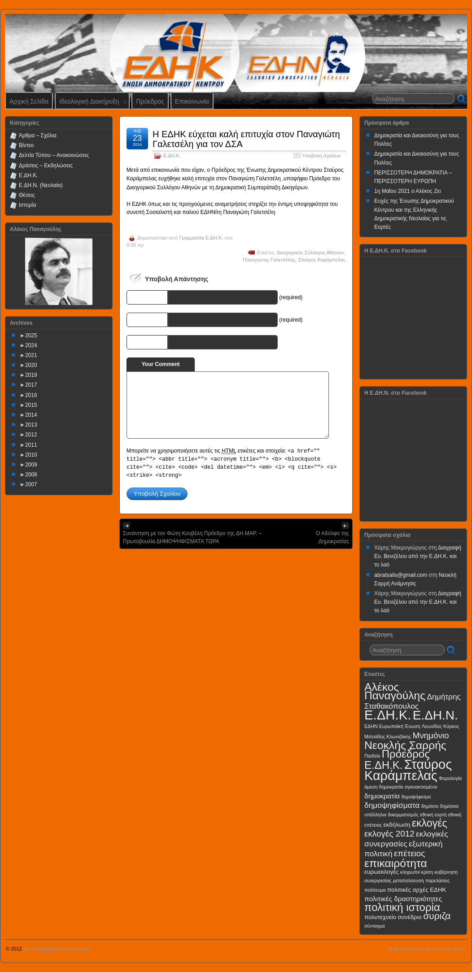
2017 (31, 385)
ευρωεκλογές (381, 871)
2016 (31, 395)
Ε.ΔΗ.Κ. (171, 155)
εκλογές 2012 (389, 833)
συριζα (436, 916)
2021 (31, 355)
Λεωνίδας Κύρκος (440, 726)
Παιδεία (372, 755)
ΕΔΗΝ (371, 726)
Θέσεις (27, 195)
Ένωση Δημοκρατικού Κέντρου (57, 948)
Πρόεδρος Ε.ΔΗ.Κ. (397, 759)
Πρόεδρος (150, 101)
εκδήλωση (397, 824)
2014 (31, 415)
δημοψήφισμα (416, 796)
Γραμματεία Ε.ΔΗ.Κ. (201, 237)
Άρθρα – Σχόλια (38, 135)
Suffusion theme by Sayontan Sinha (427, 948)
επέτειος (409, 853)
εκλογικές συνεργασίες (406, 838)
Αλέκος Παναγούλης (394, 691)
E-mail (157, 319)
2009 (31, 465)
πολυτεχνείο (380, 917)
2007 (31, 484)
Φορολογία (450, 778)
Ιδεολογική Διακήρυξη (93, 103)
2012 (31, 435)
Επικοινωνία (192, 101)
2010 (31, 455)
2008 (31, 474)
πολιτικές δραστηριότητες (403, 898)
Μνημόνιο (430, 735)
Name (157, 297)
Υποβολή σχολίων (321, 155)
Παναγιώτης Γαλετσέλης (269, 259)
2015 (31, 405)
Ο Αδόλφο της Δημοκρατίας (332, 537)
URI (160, 342)
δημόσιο (430, 806)
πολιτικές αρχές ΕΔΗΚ (416, 889)
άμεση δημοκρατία (383, 786)
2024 (31, 345)
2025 (31, 335)
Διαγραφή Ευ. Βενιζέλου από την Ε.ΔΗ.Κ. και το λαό (417, 556)
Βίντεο (26, 145)
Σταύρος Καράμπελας (321, 259)
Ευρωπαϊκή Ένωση (399, 726)
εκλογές (429, 823)
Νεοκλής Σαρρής (405, 745)
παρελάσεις (437, 880)
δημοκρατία (382, 796)
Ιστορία (27, 205)
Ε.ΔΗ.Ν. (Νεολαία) (41, 185)
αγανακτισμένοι (421, 786)
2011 (31, 445)
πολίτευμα (375, 890)
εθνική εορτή (433, 814)
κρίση (427, 872)
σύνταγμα (374, 925)
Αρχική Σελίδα (28, 101)
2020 (31, 365)
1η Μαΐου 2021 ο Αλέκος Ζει (407, 191)
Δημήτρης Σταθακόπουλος (412, 701)
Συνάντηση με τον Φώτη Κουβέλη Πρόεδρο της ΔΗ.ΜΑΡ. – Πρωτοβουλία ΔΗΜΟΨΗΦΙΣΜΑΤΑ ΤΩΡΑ (192, 537)
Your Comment (160, 364)
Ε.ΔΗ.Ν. (435, 715)
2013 (31, 425)
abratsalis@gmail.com (400, 575)
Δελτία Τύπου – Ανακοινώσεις (54, 155)
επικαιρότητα (395, 863)
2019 (31, 375)
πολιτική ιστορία (402, 907)
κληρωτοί (410, 872)
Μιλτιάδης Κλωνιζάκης (387, 736)
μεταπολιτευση (408, 880)
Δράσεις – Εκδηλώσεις (46, 165)
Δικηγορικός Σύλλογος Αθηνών (310, 252)
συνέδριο (410, 917)
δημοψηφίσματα (392, 805)
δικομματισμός (403, 814)
